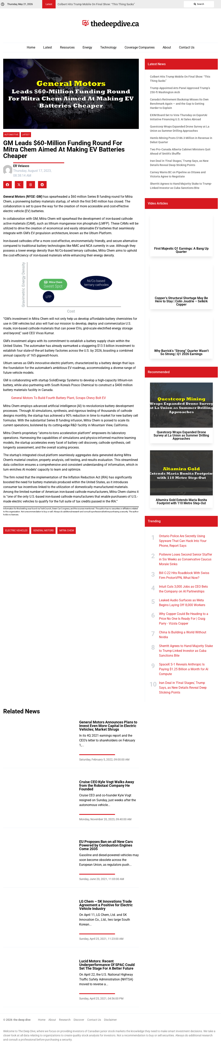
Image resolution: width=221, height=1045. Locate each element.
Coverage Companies (140, 47)
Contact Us (186, 47)
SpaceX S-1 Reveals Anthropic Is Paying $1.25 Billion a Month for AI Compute (183, 669)
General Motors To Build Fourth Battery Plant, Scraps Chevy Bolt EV (58, 398)
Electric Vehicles (16, 530)
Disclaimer (110, 1019)
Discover (79, 1019)
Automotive (11, 134)
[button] (7, 184)
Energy (87, 47)
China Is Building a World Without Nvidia (182, 634)
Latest (47, 47)
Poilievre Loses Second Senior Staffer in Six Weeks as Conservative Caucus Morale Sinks (185, 559)
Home (31, 47)
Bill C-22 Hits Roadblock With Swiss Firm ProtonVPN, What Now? (184, 575)
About (167, 47)
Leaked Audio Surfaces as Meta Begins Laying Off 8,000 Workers (182, 602)
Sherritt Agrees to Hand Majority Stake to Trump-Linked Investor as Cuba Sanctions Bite (186, 650)
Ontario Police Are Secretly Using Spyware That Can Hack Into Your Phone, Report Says (182, 541)
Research (65, 1019)
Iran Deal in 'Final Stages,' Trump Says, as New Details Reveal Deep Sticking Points (183, 687)
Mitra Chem (66, 530)
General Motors (43, 530)
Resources (67, 47)
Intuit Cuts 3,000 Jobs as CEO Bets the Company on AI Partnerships (183, 589)
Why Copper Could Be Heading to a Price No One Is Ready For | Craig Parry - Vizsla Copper (183, 618)
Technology (108, 47)
